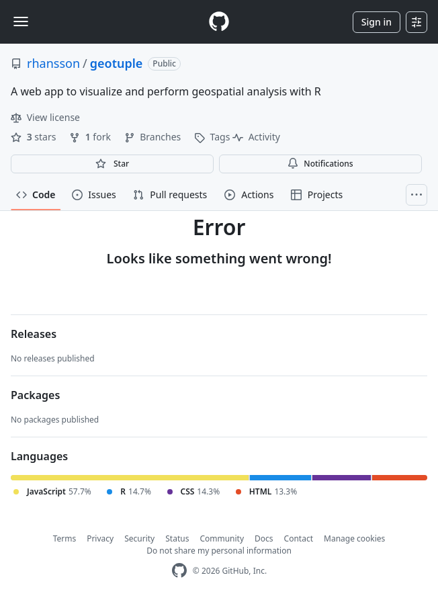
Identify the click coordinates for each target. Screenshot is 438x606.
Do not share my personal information (219, 550)
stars (34, 136)
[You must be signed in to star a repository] (112, 164)
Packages (35, 395)
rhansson (53, 63)
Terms (65, 538)
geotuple (116, 63)
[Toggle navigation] (21, 21)
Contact (298, 538)
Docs (264, 538)
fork (91, 136)
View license (45, 117)
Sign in (376, 21)
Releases (33, 334)
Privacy (100, 538)
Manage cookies (354, 538)
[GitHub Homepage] (179, 570)
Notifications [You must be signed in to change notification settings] (320, 163)
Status (177, 538)
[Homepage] (219, 22)
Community (222, 538)
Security (139, 538)
